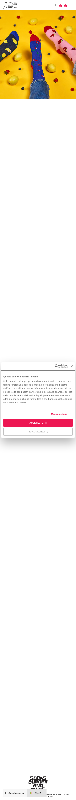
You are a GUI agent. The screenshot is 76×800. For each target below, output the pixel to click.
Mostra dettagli (59, 414)
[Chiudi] (6, 793)
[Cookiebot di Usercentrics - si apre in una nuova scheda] (54, 366)
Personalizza (38, 431)
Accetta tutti (38, 423)
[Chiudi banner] (72, 366)
